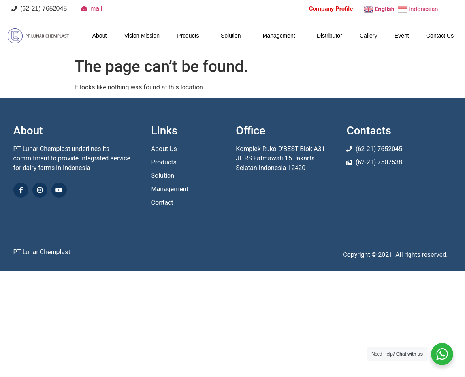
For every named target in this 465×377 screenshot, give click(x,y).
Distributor (329, 35)
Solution (233, 35)
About (99, 35)
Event (402, 35)
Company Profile (331, 8)
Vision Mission (142, 35)
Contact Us (440, 35)
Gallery (368, 35)
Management (281, 35)
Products (190, 35)
